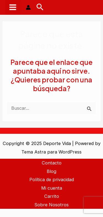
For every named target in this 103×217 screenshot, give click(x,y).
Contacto (52, 163)
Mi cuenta (51, 188)
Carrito (51, 196)
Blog (51, 171)
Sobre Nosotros (51, 204)
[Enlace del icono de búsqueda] (40, 7)
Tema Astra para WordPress (51, 152)
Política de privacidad (51, 179)
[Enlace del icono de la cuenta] (28, 7)
